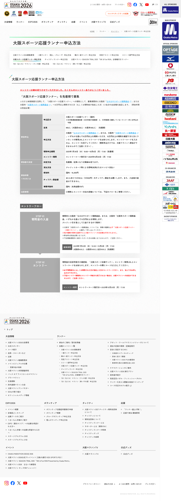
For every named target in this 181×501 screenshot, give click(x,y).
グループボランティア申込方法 (58, 416)
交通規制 (11, 381)
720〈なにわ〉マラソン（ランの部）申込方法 (31, 64)
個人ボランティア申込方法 (56, 420)
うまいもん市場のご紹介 (17, 420)
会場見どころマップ (16, 413)
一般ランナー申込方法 (69, 353)
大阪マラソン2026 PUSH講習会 (123, 359)
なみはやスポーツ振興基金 (119, 101)
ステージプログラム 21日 (17, 439)
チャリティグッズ (92, 433)
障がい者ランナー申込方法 (85, 55)
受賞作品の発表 (15, 367)
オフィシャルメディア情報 (18, 395)
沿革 (9, 356)
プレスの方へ (120, 4)
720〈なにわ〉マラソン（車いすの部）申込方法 (72, 64)
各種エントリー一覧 (67, 346)
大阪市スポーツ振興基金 (39, 104)
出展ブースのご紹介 (16, 416)
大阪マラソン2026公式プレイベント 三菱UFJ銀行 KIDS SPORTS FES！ (35, 457)
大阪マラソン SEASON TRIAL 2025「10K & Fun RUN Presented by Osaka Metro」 (39, 461)
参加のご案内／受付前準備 (69, 342)
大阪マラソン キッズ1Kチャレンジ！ (22, 468)
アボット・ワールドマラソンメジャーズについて (129, 342)
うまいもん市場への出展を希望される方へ (24, 431)
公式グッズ (115, 21)
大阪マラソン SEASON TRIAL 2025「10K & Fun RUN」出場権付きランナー (100, 59)
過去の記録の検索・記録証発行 (122, 346)
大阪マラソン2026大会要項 (18, 342)
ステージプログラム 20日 (18, 436)
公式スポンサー (14, 346)
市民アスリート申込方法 (109, 55)
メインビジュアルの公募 (17, 363)
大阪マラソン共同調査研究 (18, 370)
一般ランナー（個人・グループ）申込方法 (54, 55)
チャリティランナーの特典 (95, 430)
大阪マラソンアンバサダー (18, 388)
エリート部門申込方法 (131, 55)
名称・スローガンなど (16, 353)
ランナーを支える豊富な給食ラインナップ (126, 382)
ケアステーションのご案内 (120, 368)
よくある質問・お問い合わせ (100, 4)
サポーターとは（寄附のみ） (96, 426)
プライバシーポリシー (92, 484)
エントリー (115, 31)
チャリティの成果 (118, 13)
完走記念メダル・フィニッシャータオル (126, 378)
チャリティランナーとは (94, 423)
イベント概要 (13, 409)
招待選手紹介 (115, 375)
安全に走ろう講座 (118, 356)
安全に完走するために (119, 349)
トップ (9, 329)
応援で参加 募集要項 (131, 413)
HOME (92, 31)
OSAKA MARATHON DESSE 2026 (20, 454)
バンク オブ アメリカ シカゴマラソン (22, 374)
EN (157, 4)
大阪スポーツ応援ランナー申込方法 (27, 59)
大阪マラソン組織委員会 (17, 360)
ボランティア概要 (53, 413)
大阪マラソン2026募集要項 (23, 55)
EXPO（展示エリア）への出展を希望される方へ (23, 425)
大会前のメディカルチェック (122, 353)
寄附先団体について (93, 419)
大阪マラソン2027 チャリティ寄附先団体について (101, 410)
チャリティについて (93, 415)
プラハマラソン (14, 377)
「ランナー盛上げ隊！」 (133, 409)
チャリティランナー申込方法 (56, 59)
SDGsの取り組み (14, 391)
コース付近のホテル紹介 (121, 385)
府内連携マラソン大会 (16, 384)
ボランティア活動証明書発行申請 (59, 409)
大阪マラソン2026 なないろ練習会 (22, 464)
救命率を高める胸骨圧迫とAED (123, 363)
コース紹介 (12, 349)
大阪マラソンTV (98, 21)
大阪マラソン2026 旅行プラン (121, 371)
